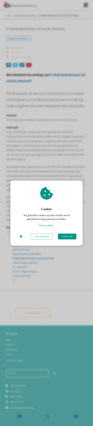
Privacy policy (46, 225)
